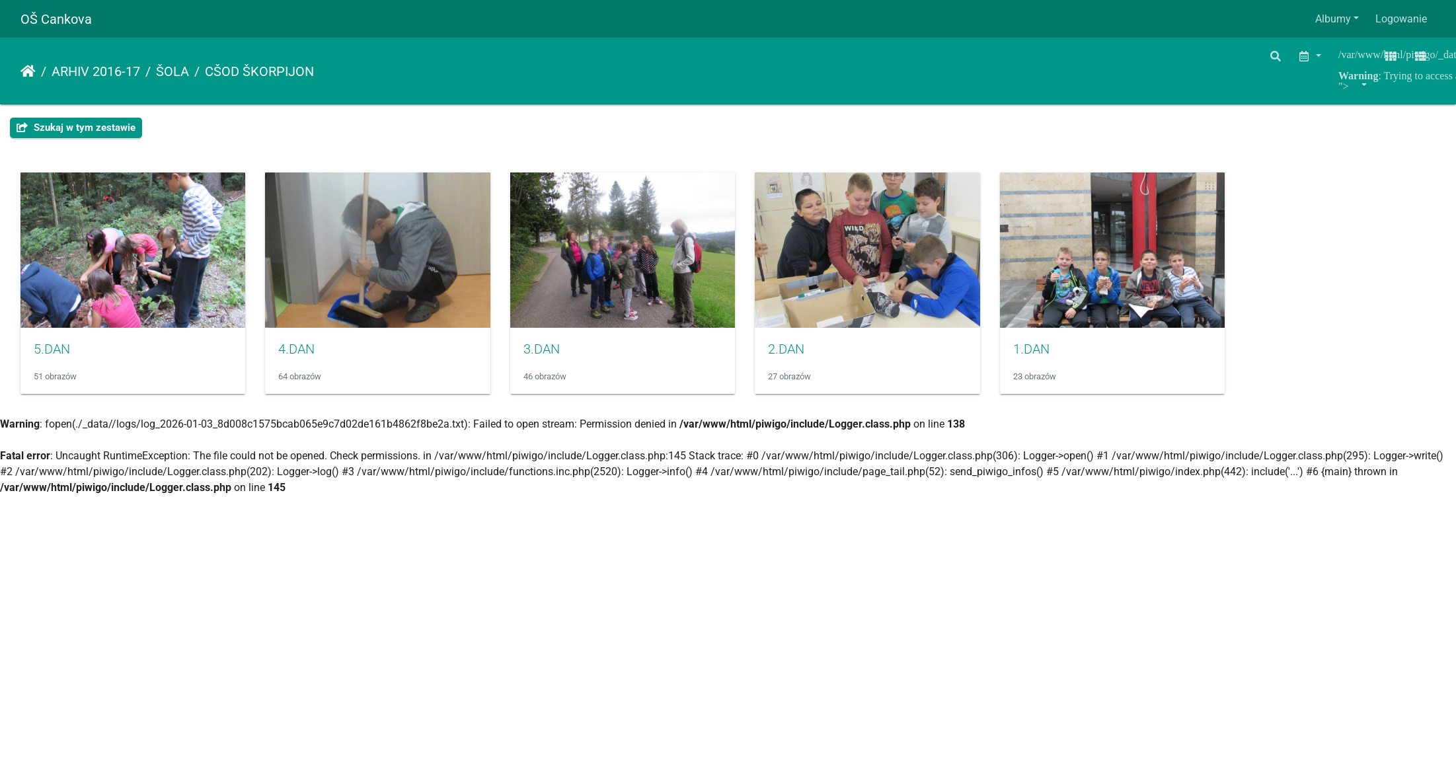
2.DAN (823, 357)
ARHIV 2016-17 (96, 71)
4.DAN (309, 357)
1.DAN (1080, 357)
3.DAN (566, 357)
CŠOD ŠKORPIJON (259, 71)
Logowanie (1401, 19)
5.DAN (52, 357)
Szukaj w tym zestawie (76, 127)
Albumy (1333, 19)
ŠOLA (172, 71)
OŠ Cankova (56, 19)
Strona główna (28, 71)
